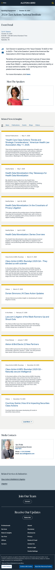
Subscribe (27, 517)
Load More (26, 422)
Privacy (30, 536)
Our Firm (4, 536)
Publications (16, 125)
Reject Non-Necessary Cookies (43, 566)
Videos (37, 125)
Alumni (30, 525)
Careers (4, 544)
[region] (27, 562)
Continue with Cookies (26, 566)
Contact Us (31, 544)
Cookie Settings (33, 551)
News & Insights (6, 532)
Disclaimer (31, 529)
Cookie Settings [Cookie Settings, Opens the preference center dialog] (6, 566)
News (7, 125)
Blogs (31, 125)
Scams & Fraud (32, 540)
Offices (3, 540)
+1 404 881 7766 (34, 97)
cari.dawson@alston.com (37, 99)
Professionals (5, 525)
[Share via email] (3, 53)
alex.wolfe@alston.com (26, 453)
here (28, 74)
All (2, 125)
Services (4, 529)
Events (24, 125)
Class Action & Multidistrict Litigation (13, 479)
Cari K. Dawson (30, 92)
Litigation (4, 483)
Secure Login (32, 547)
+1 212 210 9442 (25, 451)
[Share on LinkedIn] (3, 49)
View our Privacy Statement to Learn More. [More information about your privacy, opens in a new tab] (13, 563)
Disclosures (31, 532)
